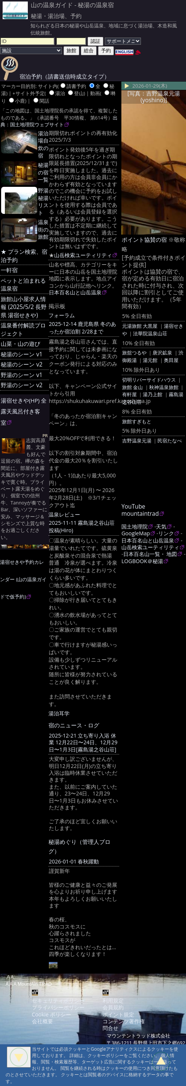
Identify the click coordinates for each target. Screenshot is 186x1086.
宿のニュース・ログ (73, 725)
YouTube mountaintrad (140, 510)
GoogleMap (135, 533)
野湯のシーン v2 (21, 385)
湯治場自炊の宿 (43, 144)
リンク (166, 533)
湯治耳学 (59, 713)
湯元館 (150, 360)
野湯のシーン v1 (21, 375)
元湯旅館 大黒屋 (139, 326)
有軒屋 (129, 394)
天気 (161, 526)
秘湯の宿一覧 (43, 172)
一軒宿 (9, 270)
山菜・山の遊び (20, 344)
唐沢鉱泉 (162, 352)
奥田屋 (171, 360)
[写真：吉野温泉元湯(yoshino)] (153, 96)
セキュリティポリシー (58, 1000)
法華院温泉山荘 (150, 333)
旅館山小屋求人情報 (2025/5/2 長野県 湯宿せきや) (23, 307)
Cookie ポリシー (51, 1014)
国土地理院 (134, 526)
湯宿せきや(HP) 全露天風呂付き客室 (24, 411)
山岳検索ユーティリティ (83, 255)
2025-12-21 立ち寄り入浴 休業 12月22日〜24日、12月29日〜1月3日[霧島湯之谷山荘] (83, 742)
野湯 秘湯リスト (43, 201)
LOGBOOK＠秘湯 (142, 561)
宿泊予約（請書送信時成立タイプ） (55, 76)
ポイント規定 (118, 1014)
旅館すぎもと (136, 421)
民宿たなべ (169, 440)
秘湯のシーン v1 (21, 354)
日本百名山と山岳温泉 (75, 292)
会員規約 (113, 1007)
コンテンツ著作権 (124, 1021)
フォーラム (61, 315)
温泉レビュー (64, 514)
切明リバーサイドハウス (149, 379)
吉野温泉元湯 (136, 440)
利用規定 (113, 1000)
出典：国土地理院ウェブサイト (59, 121)
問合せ (110, 1027)
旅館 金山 (132, 387)
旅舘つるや (134, 352)
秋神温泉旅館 (163, 387)
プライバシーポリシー (58, 1007)
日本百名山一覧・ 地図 (150, 553)
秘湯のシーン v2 (21, 364)
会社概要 (42, 1021)
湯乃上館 (152, 394)
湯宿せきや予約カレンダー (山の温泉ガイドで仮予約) (23, 579)
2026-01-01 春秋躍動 (74, 861)
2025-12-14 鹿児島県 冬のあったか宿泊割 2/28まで (82, 327)
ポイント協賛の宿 (144, 239)
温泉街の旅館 (43, 229)
